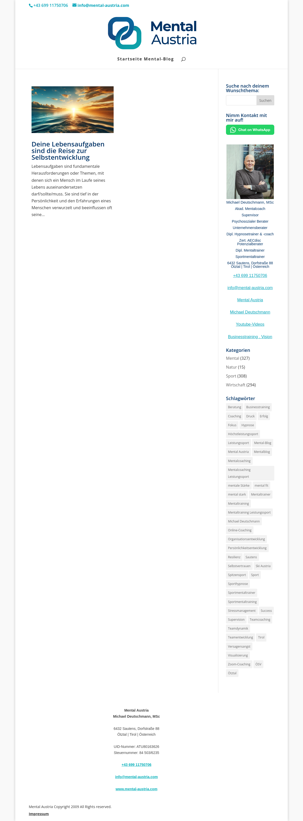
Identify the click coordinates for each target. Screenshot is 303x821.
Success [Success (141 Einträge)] (266, 611)
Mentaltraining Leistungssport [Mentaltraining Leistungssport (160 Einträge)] (249, 512)
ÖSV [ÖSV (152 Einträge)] (258, 664)
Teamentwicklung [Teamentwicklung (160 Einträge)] (240, 637)
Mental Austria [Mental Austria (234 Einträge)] (238, 452)
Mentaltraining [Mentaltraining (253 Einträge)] (238, 503)
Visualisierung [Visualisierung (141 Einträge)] (238, 655)
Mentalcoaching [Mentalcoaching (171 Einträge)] (239, 461)
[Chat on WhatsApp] (250, 133)
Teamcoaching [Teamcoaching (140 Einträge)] (260, 619)
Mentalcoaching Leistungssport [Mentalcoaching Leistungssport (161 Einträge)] (239, 473)
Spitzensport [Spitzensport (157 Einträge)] (237, 575)
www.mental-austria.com (136, 789)
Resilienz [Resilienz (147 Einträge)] (234, 557)
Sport (231, 376)
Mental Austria (250, 300)
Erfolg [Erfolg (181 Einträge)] (264, 416)
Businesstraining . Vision (250, 337)
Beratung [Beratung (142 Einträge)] (234, 407)
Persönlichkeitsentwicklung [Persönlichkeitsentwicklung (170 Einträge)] (247, 548)
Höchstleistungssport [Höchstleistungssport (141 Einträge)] (243, 434)
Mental (232, 358)
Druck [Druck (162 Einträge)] (250, 416)
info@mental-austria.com (250, 288)
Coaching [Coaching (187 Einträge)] (234, 416)
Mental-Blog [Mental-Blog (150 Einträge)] (262, 443)
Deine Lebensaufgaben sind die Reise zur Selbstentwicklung (68, 150)
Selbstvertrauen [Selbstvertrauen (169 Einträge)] (239, 566)
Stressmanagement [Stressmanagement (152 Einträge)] (241, 611)
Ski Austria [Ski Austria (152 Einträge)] (263, 566)
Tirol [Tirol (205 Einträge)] (261, 637)
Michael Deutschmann (250, 312)
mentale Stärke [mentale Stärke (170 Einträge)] (239, 485)
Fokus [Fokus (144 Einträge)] (232, 425)
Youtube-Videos (250, 324)
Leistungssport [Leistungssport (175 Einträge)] (238, 443)
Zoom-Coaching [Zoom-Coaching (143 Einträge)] (239, 664)
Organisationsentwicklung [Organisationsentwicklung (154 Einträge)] (246, 539)
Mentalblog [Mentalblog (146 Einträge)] (262, 452)
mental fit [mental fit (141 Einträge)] (261, 485)
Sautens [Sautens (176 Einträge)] (251, 557)
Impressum (39, 813)
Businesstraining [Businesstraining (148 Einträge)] (258, 407)
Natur (231, 367)
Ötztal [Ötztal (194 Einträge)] (232, 673)
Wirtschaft (235, 385)
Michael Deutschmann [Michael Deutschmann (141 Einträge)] (244, 521)
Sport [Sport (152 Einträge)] (255, 575)
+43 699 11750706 (250, 275)
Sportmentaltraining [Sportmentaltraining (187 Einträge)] (242, 602)
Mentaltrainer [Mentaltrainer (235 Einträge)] (260, 494)
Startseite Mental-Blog (145, 59)
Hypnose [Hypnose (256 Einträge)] (247, 425)
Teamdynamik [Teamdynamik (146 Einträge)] (238, 628)
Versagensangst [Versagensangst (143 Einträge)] (239, 646)
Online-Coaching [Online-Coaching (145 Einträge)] (239, 530)
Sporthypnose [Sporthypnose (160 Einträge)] (238, 584)
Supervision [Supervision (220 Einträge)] (236, 619)
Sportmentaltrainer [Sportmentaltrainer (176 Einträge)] (241, 592)
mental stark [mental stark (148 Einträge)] (237, 494)
